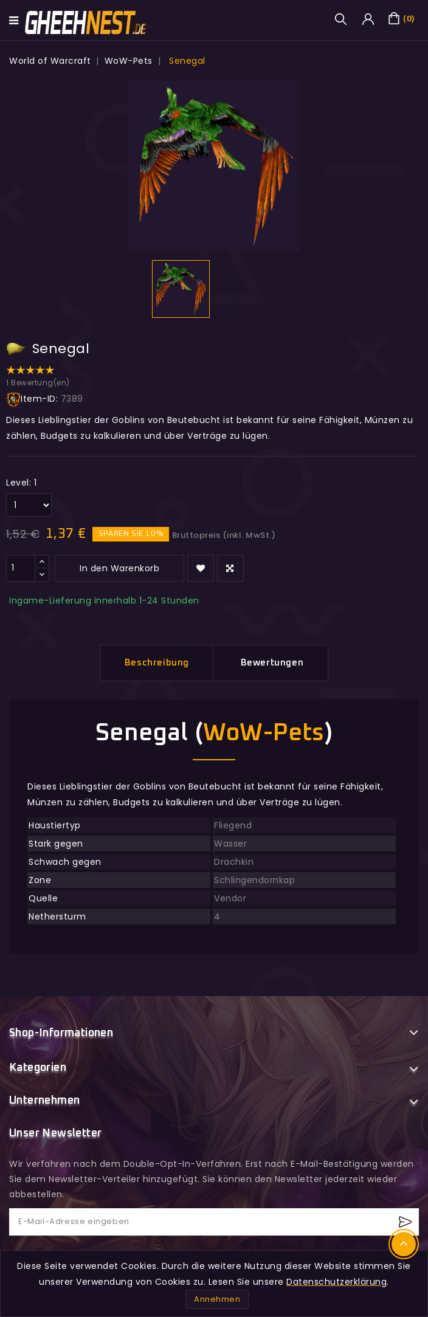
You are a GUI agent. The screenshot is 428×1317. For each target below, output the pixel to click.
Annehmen (217, 1299)
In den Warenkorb (119, 568)
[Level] (29, 505)
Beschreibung (157, 662)
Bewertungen (272, 662)
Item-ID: (32, 399)
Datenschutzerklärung (336, 1282)
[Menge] (20, 568)
